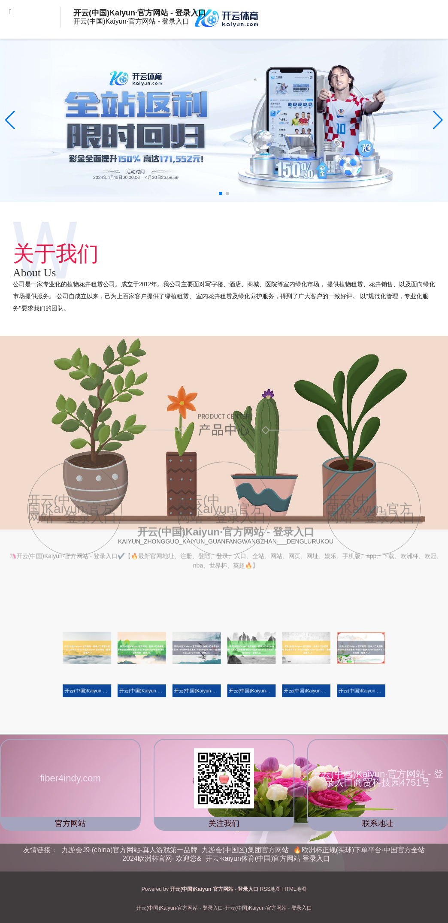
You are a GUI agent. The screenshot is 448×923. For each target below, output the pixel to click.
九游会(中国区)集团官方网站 (245, 849)
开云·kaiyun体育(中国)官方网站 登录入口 (268, 858)
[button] (438, 120)
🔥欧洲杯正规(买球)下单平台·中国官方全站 (359, 849)
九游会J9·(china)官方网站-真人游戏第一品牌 (129, 849)
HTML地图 (294, 889)
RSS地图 (270, 889)
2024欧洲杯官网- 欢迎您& (161, 858)
